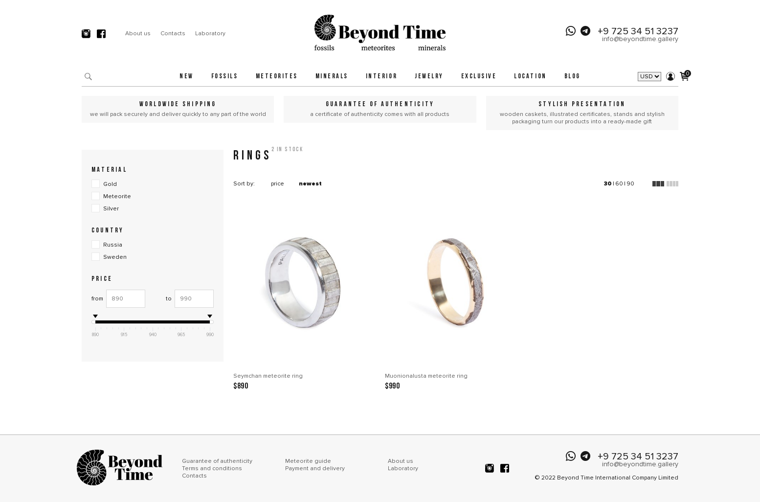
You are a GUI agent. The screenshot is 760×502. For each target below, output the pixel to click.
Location (530, 76)
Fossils (224, 76)
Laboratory (210, 33)
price (277, 183)
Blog (572, 76)
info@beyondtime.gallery (640, 39)
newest (310, 183)
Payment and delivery (315, 468)
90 (630, 183)
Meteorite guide (308, 461)
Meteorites (277, 76)
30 (608, 183)
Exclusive (479, 76)
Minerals (331, 76)
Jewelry (429, 76)
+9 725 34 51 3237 (638, 31)
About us (138, 33)
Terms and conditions (212, 468)
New (186, 76)
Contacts (172, 33)
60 (619, 183)
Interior (381, 76)
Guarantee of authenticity (217, 461)
